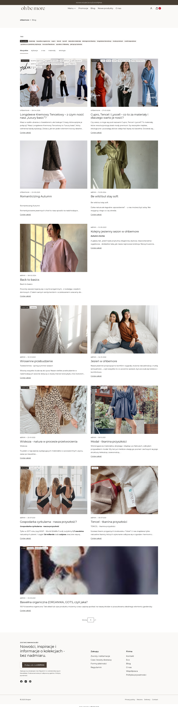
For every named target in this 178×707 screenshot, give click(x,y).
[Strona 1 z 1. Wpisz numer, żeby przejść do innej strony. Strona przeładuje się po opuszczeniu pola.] (91, 620)
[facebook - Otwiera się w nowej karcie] (21, 681)
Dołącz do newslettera (34, 665)
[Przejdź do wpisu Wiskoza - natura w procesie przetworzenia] (53, 410)
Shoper (28, 699)
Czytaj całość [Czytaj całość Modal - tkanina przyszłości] (96, 456)
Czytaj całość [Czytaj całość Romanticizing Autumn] (25, 214)
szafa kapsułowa (76, 60)
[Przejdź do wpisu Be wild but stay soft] (124, 164)
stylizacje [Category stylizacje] (25, 60)
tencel (108, 60)
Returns (139, 699)
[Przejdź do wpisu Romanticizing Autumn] (53, 164)
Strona (84, 620)
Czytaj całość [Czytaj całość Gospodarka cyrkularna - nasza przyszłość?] (25, 538)
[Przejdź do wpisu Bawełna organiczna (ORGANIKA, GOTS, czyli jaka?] (89, 570)
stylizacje (34, 50)
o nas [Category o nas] (23, 548)
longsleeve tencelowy (51, 60)
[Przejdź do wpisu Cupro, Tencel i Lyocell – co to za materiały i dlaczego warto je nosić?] (124, 83)
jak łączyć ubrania (36, 67)
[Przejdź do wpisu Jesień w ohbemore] (124, 329)
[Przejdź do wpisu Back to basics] (53, 248)
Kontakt (130, 656)
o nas (43, 50)
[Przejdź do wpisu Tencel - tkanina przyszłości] (124, 490)
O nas (129, 667)
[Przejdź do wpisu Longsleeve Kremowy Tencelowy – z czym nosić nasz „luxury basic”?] (53, 83)
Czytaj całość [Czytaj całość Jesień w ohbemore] (96, 376)
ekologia (62, 50)
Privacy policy (130, 699)
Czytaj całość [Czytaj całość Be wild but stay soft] (96, 214)
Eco (128, 660)
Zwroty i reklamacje (100, 656)
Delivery (147, 699)
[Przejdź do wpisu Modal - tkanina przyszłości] (124, 410)
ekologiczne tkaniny (138, 60)
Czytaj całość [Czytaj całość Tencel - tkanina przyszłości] (96, 538)
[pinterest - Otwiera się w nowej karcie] (30, 681)
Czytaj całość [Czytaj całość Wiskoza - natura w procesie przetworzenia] (25, 458)
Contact (155, 699)
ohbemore (24, 20)
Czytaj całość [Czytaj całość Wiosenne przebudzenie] (25, 378)
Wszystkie (24, 50)
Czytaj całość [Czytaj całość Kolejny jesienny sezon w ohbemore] (96, 248)
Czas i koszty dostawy (101, 660)
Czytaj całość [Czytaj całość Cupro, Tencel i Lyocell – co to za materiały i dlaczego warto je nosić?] (96, 133)
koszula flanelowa (56, 64)
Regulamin (96, 667)
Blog (128, 663)
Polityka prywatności (136, 675)
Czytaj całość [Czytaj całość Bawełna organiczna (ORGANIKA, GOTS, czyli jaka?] (25, 610)
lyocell (114, 60)
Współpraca (132, 671)
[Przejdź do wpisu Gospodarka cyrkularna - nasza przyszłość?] (53, 490)
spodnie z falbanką (70, 64)
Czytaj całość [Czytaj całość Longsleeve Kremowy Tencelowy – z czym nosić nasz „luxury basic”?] (25, 133)
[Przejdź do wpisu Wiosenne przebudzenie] (53, 329)
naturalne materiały (124, 60)
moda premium (64, 60)
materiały (52, 50)
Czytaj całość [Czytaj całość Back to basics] (25, 296)
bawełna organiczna (37, 60)
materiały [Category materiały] (95, 60)
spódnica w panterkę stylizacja (40, 64)
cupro (103, 60)
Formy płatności (99, 663)
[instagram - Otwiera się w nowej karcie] (25, 681)
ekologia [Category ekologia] (24, 468)
